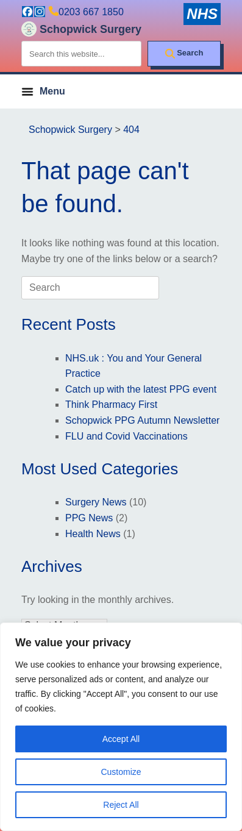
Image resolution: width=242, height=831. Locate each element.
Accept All (121, 739)
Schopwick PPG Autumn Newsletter (142, 420)
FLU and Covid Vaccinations (126, 436)
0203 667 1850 (91, 12)
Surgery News (95, 502)
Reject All (120, 805)
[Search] (184, 53)
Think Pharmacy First (111, 404)
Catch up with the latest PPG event (140, 389)
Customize (121, 772)
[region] (121, 726)
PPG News (89, 518)
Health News (93, 534)
